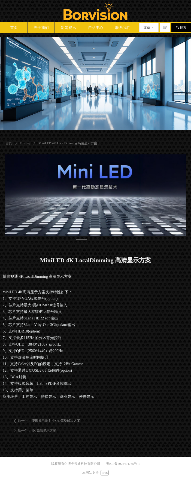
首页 (8, 143)
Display (25, 143)
